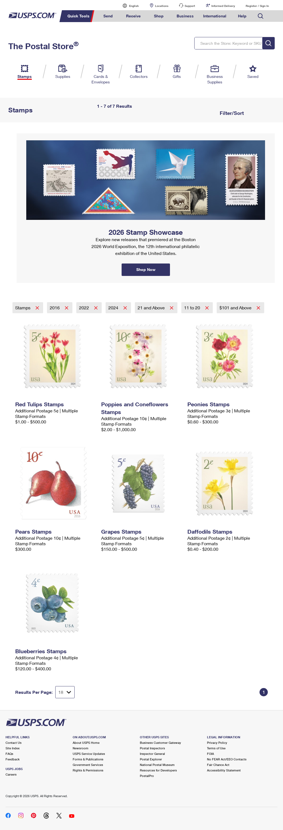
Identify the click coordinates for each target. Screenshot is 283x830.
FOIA (210, 753)
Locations (161, 5)
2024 (113, 307)
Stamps (23, 307)
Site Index (13, 748)
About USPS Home (86, 742)
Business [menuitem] (185, 16)
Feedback (13, 759)
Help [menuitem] (242, 16)
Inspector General (152, 753)
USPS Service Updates (89, 753)
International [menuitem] (214, 16)
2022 (84, 307)
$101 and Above (236, 307)
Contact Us (14, 742)
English (128, 5)
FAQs (9, 753)
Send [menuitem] (108, 16)
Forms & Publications (88, 759)
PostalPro (147, 776)
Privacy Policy (217, 742)
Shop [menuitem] (159, 16)
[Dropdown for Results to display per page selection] (65, 692)
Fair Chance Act (218, 764)
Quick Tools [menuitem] (78, 16)
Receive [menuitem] (133, 16)
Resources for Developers (158, 770)
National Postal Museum (157, 764)
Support (190, 5)
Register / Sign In (257, 5)
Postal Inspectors (152, 748)
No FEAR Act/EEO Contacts (227, 759)
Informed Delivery (223, 5)
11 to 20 (192, 307)
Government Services (88, 764)
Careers (11, 774)
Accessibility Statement (224, 770)
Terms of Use (216, 748)
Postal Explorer (151, 759)
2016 (55, 307)
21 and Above (152, 307)
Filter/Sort (231, 113)
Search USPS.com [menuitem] (261, 16)
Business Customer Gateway (160, 742)
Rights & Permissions (88, 770)
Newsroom (80, 748)
